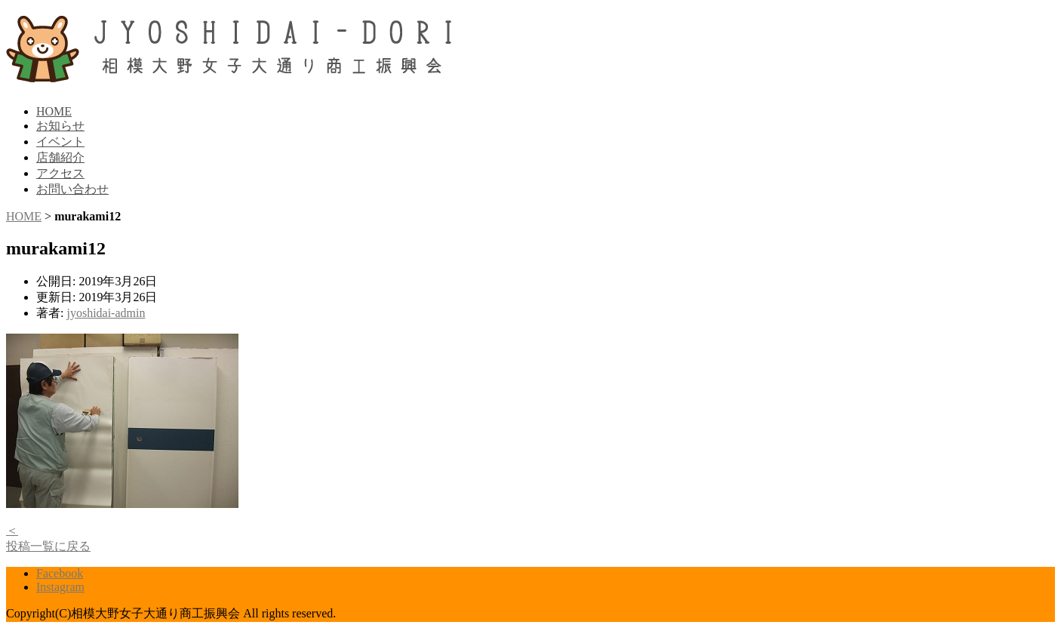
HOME (54, 111)
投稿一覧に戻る (48, 546)
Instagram (60, 586)
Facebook (59, 573)
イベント (60, 141)
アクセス (60, 173)
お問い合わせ (72, 189)
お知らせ (60, 125)
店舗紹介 (60, 157)
